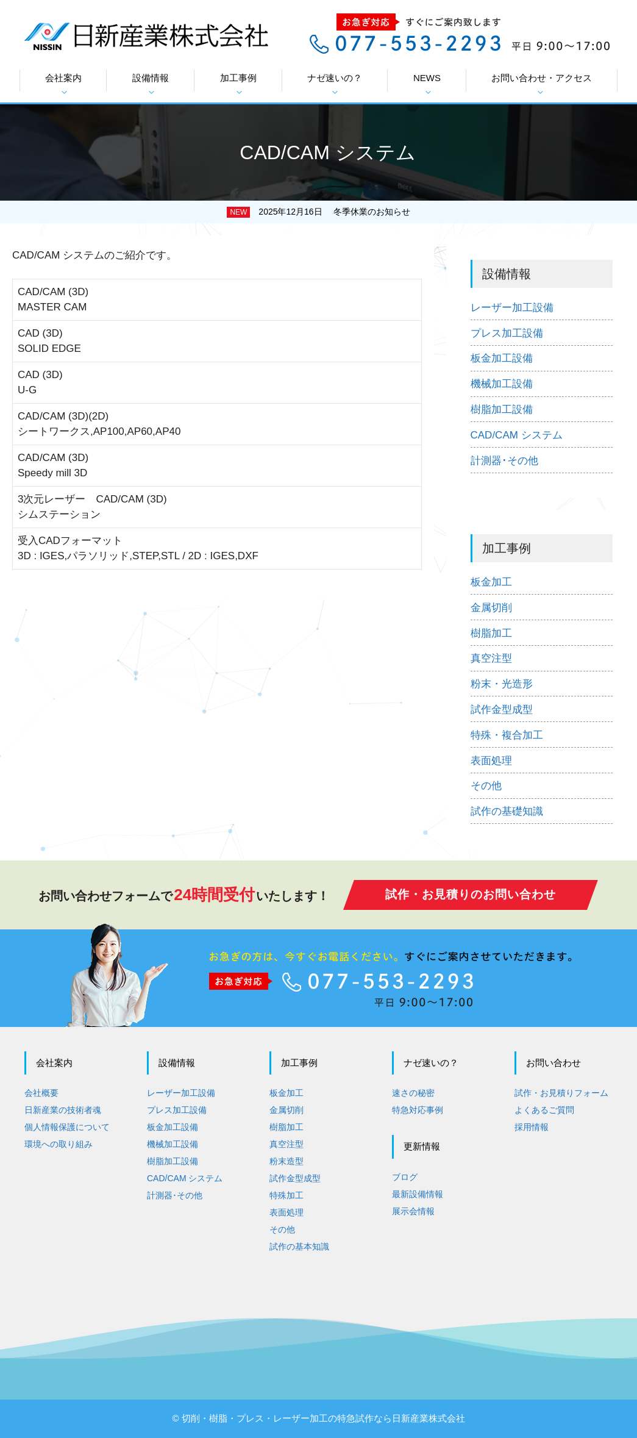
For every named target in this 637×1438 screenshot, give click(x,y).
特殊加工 (286, 1195)
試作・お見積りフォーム (561, 1093)
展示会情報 (413, 1211)
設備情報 (150, 84)
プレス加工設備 (507, 333)
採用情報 (531, 1127)
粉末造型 (286, 1161)
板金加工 (491, 582)
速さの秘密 (413, 1093)
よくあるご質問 (544, 1110)
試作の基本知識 (299, 1246)
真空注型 (491, 658)
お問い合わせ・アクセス (541, 84)
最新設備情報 (417, 1194)
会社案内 (63, 84)
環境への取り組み (58, 1144)
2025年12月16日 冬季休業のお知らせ (334, 211)
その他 (486, 786)
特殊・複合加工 (507, 735)
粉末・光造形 (502, 684)
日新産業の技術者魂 (62, 1110)
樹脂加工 (491, 633)
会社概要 (41, 1093)
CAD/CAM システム (517, 435)
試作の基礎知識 (507, 811)
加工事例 (238, 84)
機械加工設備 (502, 384)
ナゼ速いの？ (334, 84)
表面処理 (491, 761)
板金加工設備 (502, 358)
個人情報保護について (67, 1127)
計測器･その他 (504, 461)
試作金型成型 (502, 709)
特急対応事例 (417, 1110)
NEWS (427, 84)
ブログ (405, 1177)
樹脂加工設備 (502, 409)
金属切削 (491, 607)
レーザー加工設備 (512, 307)
